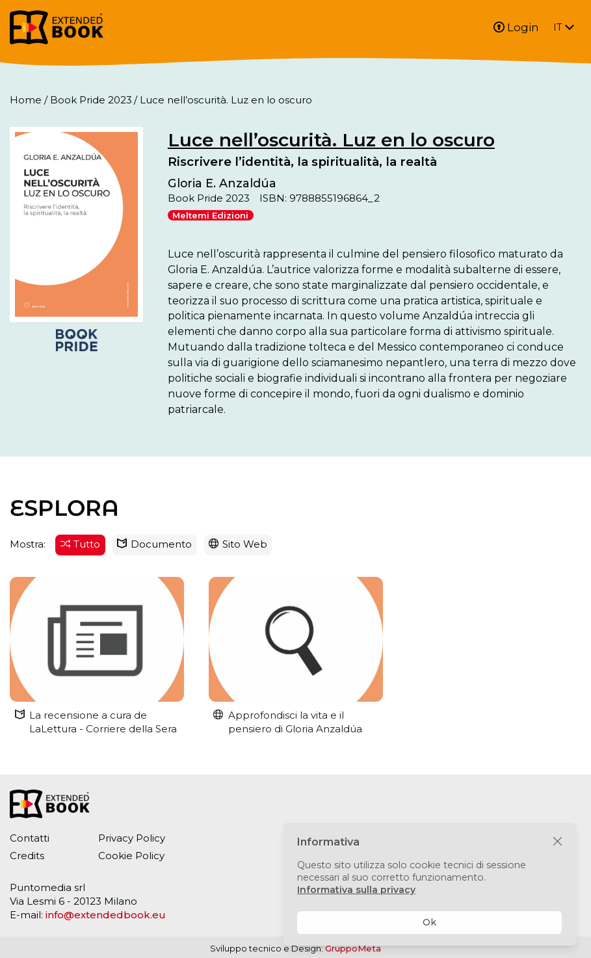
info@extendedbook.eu (106, 915)
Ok (429, 922)
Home (26, 100)
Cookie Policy (131, 855)
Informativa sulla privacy (356, 890)
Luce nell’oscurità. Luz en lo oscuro (331, 140)
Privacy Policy (131, 838)
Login (516, 27)
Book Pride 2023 (91, 100)
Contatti (29, 838)
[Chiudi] (557, 842)
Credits (27, 855)
